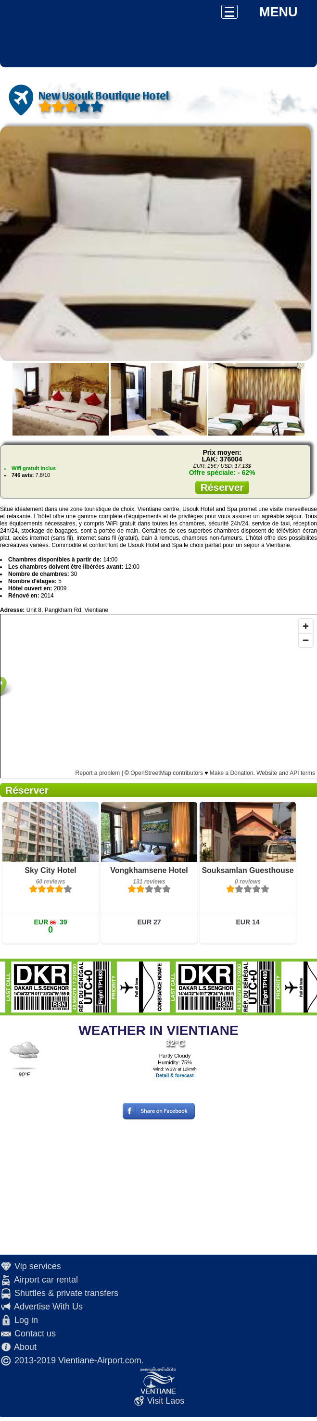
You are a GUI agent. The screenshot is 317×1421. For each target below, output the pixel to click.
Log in (26, 1320)
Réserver (222, 487)
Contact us (35, 1333)
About (25, 1347)
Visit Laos (166, 1401)
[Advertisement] (158, 1187)
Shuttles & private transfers (66, 1293)
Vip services (37, 1266)
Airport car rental (46, 1279)
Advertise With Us (48, 1306)
